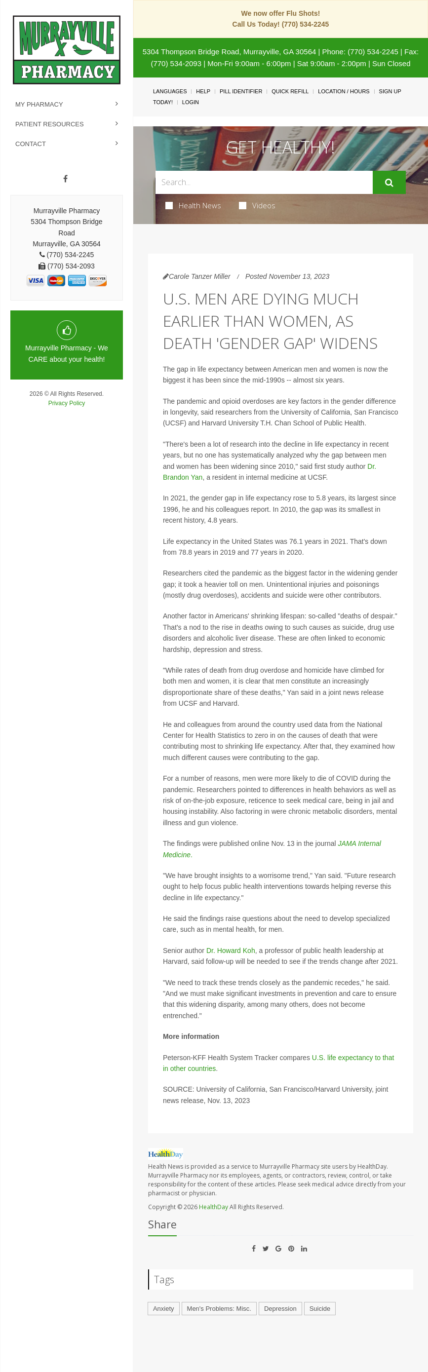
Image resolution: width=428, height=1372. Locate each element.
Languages (170, 91)
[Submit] (389, 182)
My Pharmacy (39, 104)
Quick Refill (290, 91)
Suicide (320, 1308)
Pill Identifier (241, 91)
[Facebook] (65, 179)
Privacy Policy (66, 403)
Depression (280, 1308)
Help (203, 91)
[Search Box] (264, 182)
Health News (193, 205)
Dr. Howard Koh (230, 950)
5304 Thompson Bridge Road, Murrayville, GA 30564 (229, 51)
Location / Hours (343, 91)
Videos (257, 205)
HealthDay (213, 1207)
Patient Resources (49, 124)
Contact (30, 144)
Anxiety (163, 1308)
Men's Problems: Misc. (219, 1308)
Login (190, 102)
